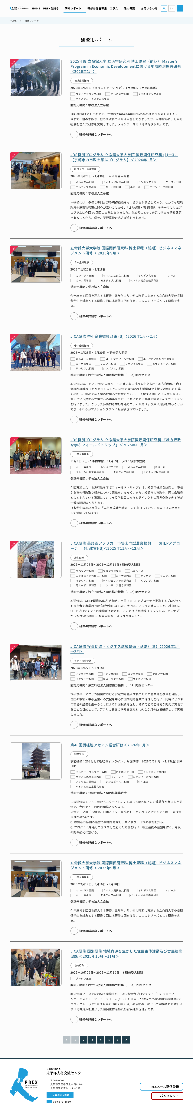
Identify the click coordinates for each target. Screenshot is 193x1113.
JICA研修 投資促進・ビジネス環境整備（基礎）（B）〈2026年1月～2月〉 (125, 649)
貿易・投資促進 (82, 660)
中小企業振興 (81, 345)
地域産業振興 (81, 80)
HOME (13, 20)
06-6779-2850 (62, 1101)
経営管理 (79, 754)
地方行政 (79, 965)
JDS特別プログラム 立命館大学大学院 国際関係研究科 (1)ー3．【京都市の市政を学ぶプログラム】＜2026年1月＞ (124, 157)
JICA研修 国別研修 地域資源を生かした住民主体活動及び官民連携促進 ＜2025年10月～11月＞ (126, 953)
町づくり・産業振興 (85, 169)
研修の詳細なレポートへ (95, 134)
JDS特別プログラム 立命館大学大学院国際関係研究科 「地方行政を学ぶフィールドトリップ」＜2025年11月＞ (125, 442)
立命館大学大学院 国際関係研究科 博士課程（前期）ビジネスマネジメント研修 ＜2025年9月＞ (126, 250)
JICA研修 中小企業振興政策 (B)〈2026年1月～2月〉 (115, 336)
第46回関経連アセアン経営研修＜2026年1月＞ (110, 744)
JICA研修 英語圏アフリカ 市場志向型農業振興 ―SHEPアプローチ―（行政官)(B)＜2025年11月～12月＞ (125, 545)
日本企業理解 (81, 262)
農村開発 (79, 557)
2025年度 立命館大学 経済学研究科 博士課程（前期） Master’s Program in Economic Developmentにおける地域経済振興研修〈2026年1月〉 (125, 66)
